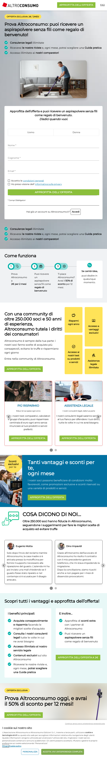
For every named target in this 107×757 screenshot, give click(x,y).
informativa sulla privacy (48, 184)
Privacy (5, 746)
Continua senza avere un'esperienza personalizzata (85, 724)
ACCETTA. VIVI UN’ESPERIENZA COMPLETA (62, 752)
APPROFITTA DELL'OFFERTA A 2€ (78, 657)
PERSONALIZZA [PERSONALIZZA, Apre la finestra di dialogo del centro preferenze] (30, 752)
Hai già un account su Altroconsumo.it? (53, 211)
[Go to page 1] (51, 450)
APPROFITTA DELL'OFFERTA (76, 5)
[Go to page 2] (56, 450)
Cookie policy (15, 746)
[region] (53, 738)
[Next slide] (98, 417)
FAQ (102, 5)
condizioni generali (33, 180)
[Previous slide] (9, 417)
